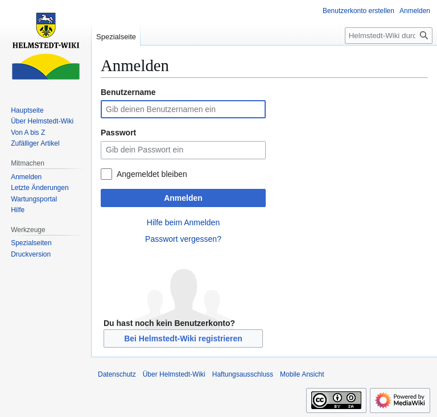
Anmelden (183, 198)
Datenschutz (117, 374)
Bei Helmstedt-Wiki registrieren (183, 338)
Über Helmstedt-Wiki (174, 374)
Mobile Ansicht (302, 374)
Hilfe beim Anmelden (183, 222)
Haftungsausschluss (242, 374)
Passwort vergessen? (183, 238)
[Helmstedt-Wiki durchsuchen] (388, 35)
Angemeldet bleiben (152, 174)
